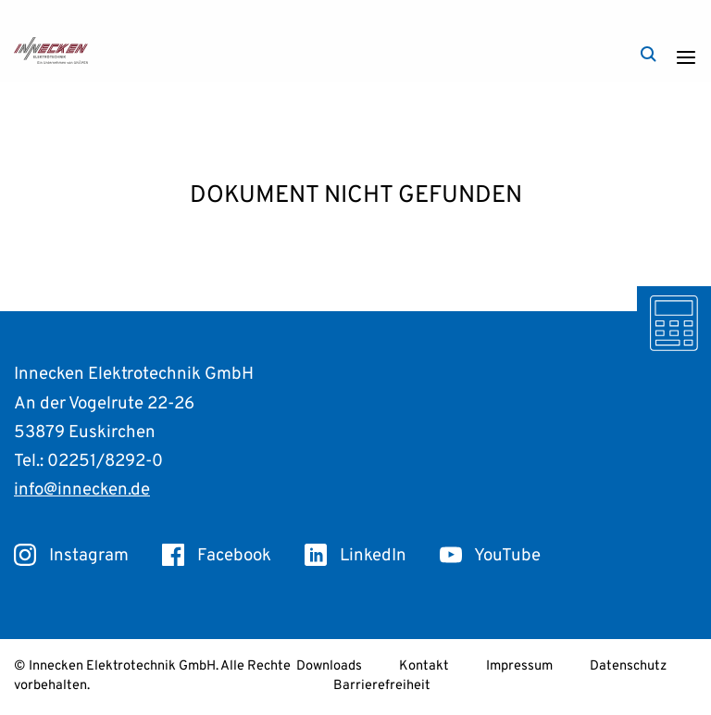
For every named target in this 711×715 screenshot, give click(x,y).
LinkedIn (355, 556)
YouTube (490, 556)
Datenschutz (628, 666)
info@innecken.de (82, 490)
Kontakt (424, 666)
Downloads (329, 666)
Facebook (216, 556)
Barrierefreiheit (381, 686)
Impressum (519, 666)
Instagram (71, 556)
